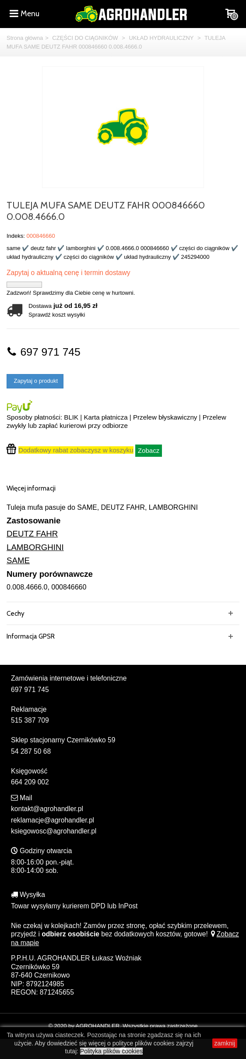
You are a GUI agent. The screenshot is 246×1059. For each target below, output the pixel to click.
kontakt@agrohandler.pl (47, 808)
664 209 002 (30, 782)
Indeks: (16, 236)
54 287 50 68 (31, 751)
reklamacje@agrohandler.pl (52, 820)
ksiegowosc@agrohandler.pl (53, 831)
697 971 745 (44, 352)
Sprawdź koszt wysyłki (56, 314)
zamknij (224, 1043)
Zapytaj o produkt (35, 381)
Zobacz (149, 450)
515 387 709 (30, 720)
